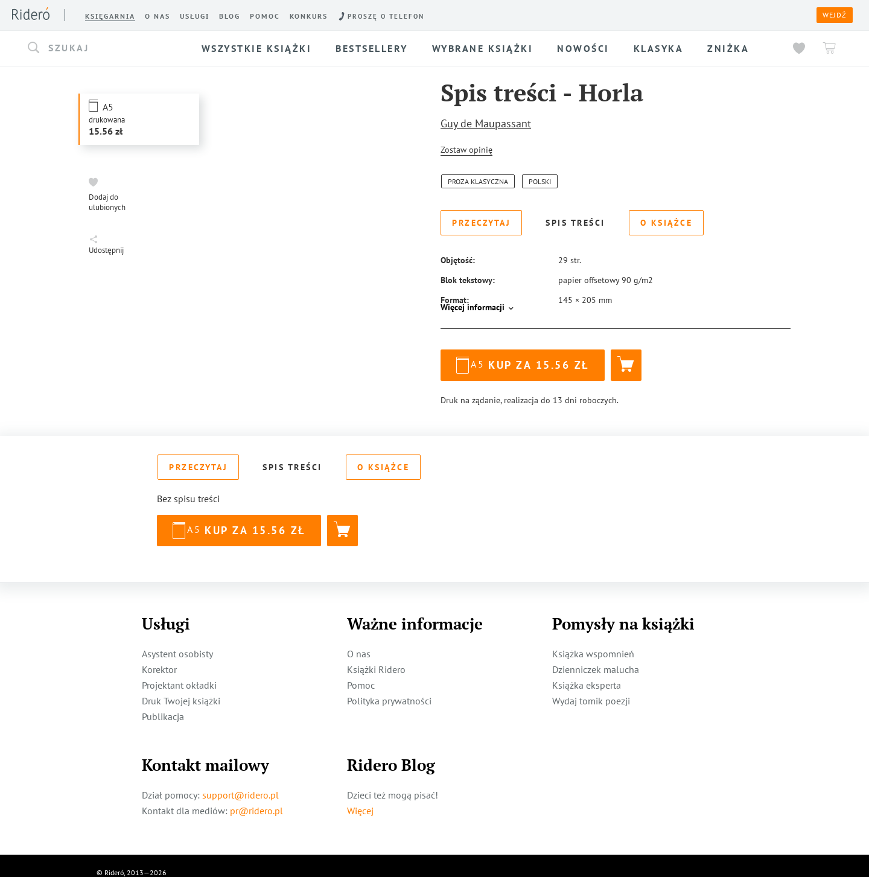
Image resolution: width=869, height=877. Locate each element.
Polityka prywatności (389, 687)
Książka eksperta (586, 671)
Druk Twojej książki (181, 687)
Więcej (360, 797)
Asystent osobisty (177, 640)
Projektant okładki (179, 671)
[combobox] (105, 48)
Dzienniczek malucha (595, 655)
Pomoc (361, 671)
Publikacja (163, 703)
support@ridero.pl (240, 781)
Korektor (159, 655)
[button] (105, 48)
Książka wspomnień (593, 640)
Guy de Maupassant (486, 123)
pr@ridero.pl (256, 797)
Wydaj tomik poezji (591, 687)
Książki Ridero (376, 655)
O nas (359, 640)
